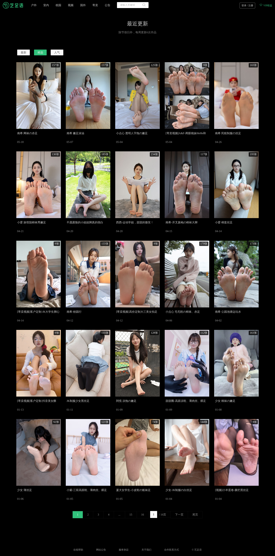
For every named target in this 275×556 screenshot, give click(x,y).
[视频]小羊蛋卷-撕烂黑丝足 (232, 490)
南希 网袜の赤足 (27, 133)
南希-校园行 (74, 311)
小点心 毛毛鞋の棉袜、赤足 (183, 311)
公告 (107, 5)
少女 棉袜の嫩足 (225, 400)
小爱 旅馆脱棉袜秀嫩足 (31, 222)
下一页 (179, 514)
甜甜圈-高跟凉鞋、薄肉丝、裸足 (186, 400)
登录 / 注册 (247, 5)
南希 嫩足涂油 (75, 133)
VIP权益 (265, 5)
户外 (34, 5)
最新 (23, 52)
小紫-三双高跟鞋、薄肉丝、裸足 (87, 490)
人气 (57, 52)
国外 (83, 5)
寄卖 (95, 5)
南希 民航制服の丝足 (228, 133)
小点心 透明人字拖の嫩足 (132, 133)
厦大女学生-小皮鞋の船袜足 (133, 490)
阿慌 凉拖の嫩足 (126, 400)
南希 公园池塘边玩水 (228, 311)
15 (130, 514)
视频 (70, 5)
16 (142, 514)
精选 (40, 52)
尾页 (195, 514)
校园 (58, 5)
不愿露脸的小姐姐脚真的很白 (85, 222)
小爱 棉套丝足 (224, 222)
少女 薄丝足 (24, 490)
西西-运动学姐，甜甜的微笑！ (134, 222)
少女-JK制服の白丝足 (179, 490)
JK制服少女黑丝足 (78, 400)
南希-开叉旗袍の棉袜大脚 (181, 222)
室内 (46, 5)
